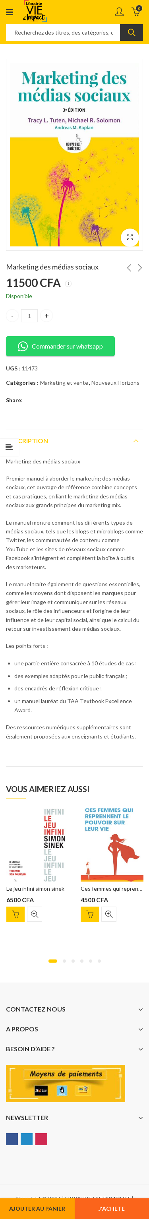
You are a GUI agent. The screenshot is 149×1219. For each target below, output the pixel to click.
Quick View (34, 914)
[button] (53, 961)
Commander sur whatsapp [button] (60, 346)
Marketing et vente (64, 382)
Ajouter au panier (37, 1208)
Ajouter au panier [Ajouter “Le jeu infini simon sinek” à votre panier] (15, 914)
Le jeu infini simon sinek (35, 888)
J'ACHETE (112, 1208)
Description (27, 440)
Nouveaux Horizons (115, 382)
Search (131, 32)
